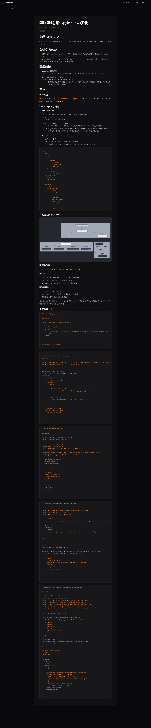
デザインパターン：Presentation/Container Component (59, 98)
